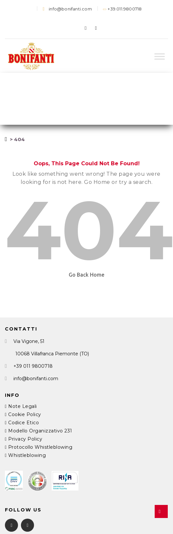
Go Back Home (86, 275)
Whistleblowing (25, 455)
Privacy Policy (23, 439)
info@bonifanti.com (67, 8)
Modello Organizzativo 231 (38, 431)
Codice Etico (22, 423)
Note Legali (21, 406)
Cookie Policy (23, 414)
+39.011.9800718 (122, 8)
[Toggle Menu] (159, 57)
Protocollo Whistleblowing (38, 447)
